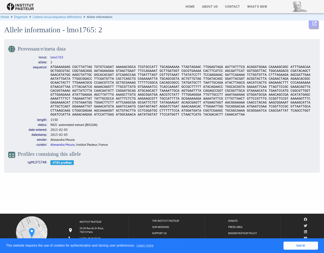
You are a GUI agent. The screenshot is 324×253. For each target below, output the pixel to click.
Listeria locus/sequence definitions (57, 17)
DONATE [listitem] (233, 220)
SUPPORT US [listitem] (159, 233)
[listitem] (86, 230)
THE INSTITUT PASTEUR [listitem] (165, 220)
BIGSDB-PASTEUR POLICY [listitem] (242, 233)
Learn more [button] (145, 245)
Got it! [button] (301, 245)
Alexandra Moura (62, 144)
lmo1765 (56, 57)
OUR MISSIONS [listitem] (160, 227)
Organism (21, 17)
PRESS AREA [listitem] (235, 227)
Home (5, 17)
